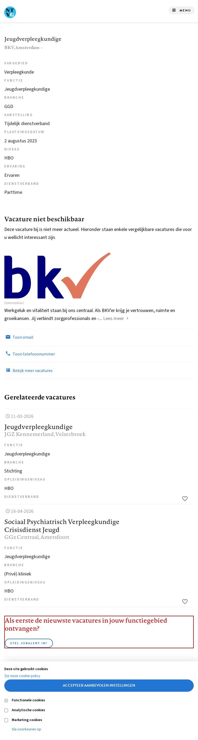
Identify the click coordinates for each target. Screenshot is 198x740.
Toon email (18, 337)
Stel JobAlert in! (29, 643)
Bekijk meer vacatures (28, 370)
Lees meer (113, 318)
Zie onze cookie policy (22, 676)
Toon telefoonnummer (29, 354)
